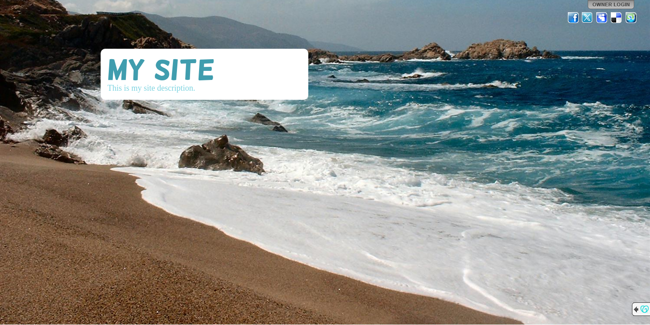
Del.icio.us (616, 17)
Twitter (587, 17)
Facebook (573, 17)
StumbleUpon (631, 17)
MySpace (602, 17)
